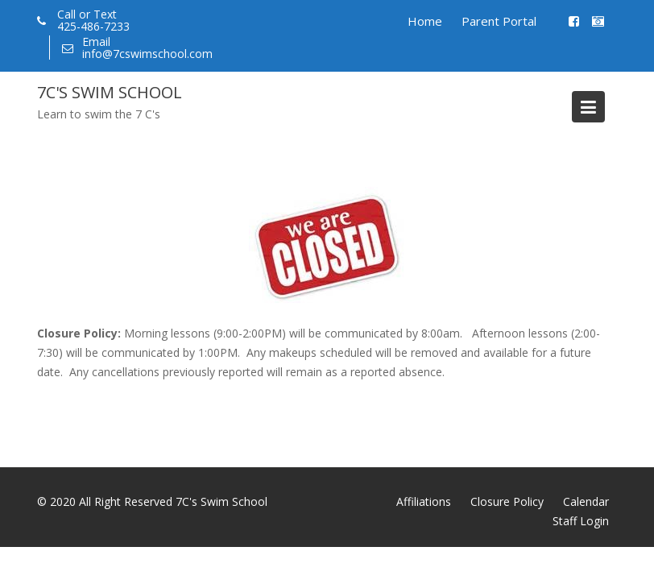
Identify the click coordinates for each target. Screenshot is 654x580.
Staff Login (581, 520)
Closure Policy (507, 501)
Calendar (586, 501)
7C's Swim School (109, 92)
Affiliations (423, 501)
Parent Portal (499, 21)
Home (425, 21)
